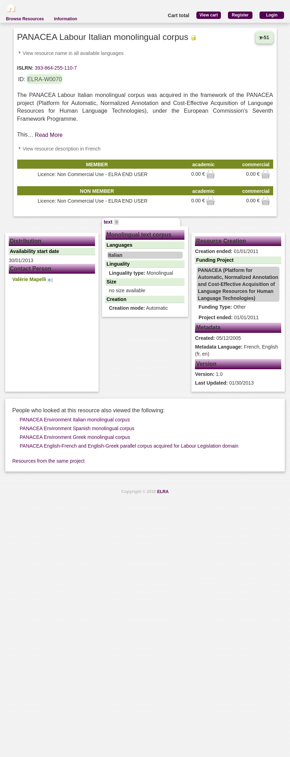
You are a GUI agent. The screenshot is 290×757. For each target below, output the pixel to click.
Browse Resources (25, 18)
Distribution (25, 241)
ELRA (163, 491)
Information (65, 18)
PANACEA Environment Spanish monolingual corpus (77, 428)
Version (206, 364)
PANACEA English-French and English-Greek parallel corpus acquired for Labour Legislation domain (129, 446)
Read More (48, 135)
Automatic (138, 308)
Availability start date (34, 251)
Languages (120, 245)
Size (111, 282)
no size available (127, 290)
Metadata (208, 327)
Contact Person (30, 269)
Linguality (118, 264)
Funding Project (215, 260)
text (112, 222)
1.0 (209, 374)
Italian (115, 255)
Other (221, 307)
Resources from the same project (48, 461)
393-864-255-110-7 (55, 68)
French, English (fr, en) (236, 350)
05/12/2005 (218, 338)
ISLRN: (25, 68)
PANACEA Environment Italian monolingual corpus (75, 419)
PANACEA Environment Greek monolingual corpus (75, 437)
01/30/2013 (224, 383)
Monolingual (141, 273)
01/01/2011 (226, 251)
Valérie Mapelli (32, 279)
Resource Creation (221, 241)
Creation (117, 299)
